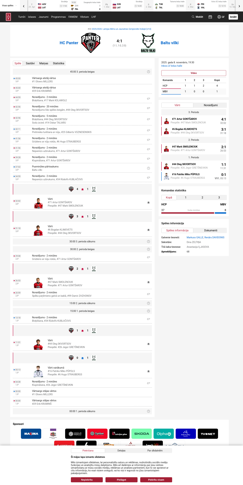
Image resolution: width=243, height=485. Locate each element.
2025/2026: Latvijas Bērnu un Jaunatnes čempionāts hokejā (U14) (121, 29)
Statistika (58, 63)
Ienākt (233, 17)
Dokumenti (210, 230)
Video (194, 73)
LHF (93, 16)
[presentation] (23, 5)
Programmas (58, 16)
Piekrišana (88, 450)
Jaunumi (43, 16)
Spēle (18, 63)
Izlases (32, 16)
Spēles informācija (177, 230)
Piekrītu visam (156, 479)
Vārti (177, 105)
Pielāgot (121, 479)
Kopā (169, 197)
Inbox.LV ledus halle (171, 65)
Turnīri (21, 16)
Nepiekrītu (86, 479)
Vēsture (84, 16)
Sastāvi (30, 63)
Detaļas (121, 450)
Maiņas (43, 63)
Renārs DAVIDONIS (214, 237)
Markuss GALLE (195, 237)
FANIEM (73, 16)
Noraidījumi (211, 105)
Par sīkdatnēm (155, 450)
